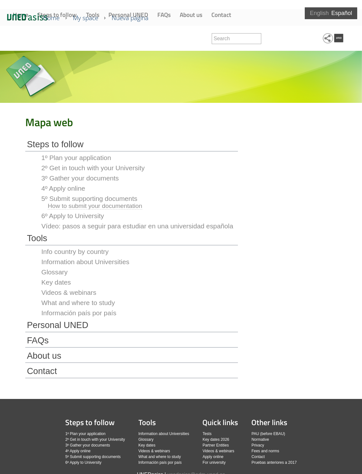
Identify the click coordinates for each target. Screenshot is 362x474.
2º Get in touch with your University (93, 168)
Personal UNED (128, 14)
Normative (260, 439)
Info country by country (74, 251)
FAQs (164, 14)
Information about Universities (85, 261)
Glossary (54, 272)
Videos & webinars (68, 292)
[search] (236, 38)
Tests (206, 434)
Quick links (220, 422)
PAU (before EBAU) (268, 434)
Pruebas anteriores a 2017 (273, 462)
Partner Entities (215, 445)
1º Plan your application (76, 157)
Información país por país (78, 313)
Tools (92, 14)
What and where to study (78, 302)
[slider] (181, 77)
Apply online (212, 457)
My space (94, 38)
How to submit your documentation (95, 206)
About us (191, 14)
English (319, 13)
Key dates (56, 282)
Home (20, 14)
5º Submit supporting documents (89, 198)
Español (341, 13)
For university (213, 462)
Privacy (257, 445)
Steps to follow (57, 14)
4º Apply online (63, 188)
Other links (269, 422)
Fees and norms (265, 451)
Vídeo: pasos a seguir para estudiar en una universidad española (137, 226)
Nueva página (139, 38)
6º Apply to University (72, 215)
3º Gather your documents (80, 178)
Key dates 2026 (215, 439)
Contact (221, 14)
